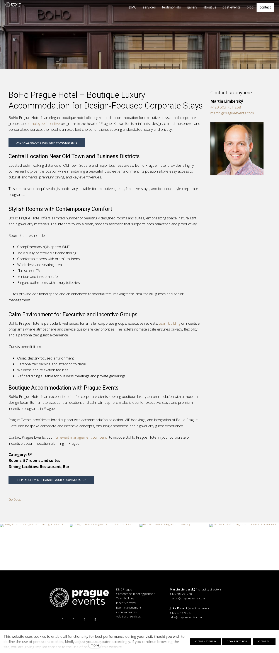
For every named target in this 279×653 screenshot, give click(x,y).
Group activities (126, 612)
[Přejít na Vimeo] (95, 620)
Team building (125, 598)
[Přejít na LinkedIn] (84, 620)
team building (169, 324)
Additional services (128, 616)
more (94, 645)
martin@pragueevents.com (232, 114)
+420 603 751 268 (225, 108)
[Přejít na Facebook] (63, 620)
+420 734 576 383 (181, 613)
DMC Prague (124, 589)
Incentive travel (126, 603)
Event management (128, 607)
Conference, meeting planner (135, 594)
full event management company (81, 438)
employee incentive (44, 124)
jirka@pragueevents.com (186, 617)
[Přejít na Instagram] (73, 620)
